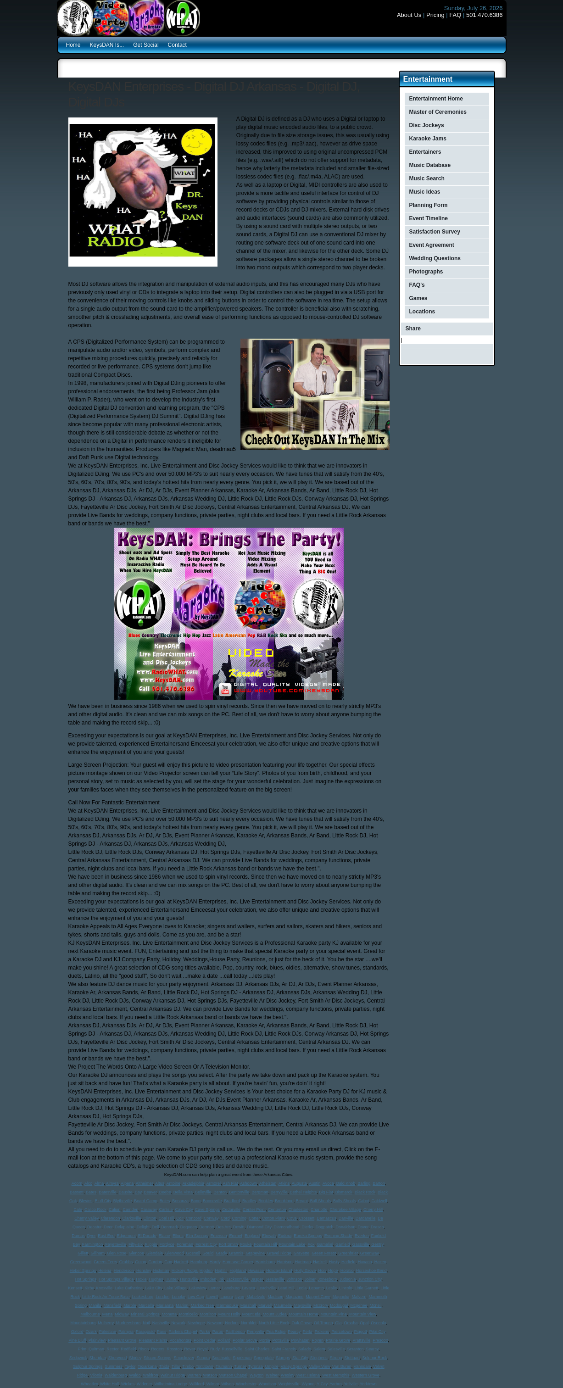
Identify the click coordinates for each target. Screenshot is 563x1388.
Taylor (130, 1366)
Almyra (112, 1183)
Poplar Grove (245, 1340)
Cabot (363, 1200)
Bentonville (239, 1192)
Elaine (164, 1235)
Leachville (266, 1288)
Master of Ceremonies (438, 112)
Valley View (319, 1366)
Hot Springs (85, 1279)
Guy (168, 1262)
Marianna (165, 1305)
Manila (95, 1305)
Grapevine (255, 1253)
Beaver (150, 1192)
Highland (237, 1270)
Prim (82, 1349)
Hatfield (348, 1262)
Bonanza (180, 1200)
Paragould (145, 1331)
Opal (364, 1323)
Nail (146, 1323)
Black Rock (365, 1192)
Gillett (83, 1253)
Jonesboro (327, 1279)
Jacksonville (237, 1279)
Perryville (255, 1331)
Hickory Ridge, (185, 1270)
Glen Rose (117, 1253)
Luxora (226, 1296)
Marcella (146, 1305)
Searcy (372, 1349)
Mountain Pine (333, 1314)
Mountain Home (303, 1314)
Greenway (369, 1253)
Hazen (380, 1262)
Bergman (259, 1192)
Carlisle (166, 1209)
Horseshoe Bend (371, 1270)
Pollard (223, 1340)
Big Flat (326, 1192)
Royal (202, 1349)
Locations (422, 311)
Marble (129, 1305)
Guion (140, 1262)
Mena (107, 1314)
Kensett (75, 1288)
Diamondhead (286, 1227)
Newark (178, 1323)
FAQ (455, 14)
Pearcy (294, 1331)
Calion (115, 1209)
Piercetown (341, 1331)
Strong (336, 1357)
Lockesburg (143, 1296)
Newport (215, 1323)
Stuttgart (352, 1357)
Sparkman (242, 1357)
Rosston (174, 1349)
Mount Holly (229, 1314)
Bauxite (126, 1192)
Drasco (377, 1227)
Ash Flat (230, 1183)
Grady (221, 1253)
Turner (240, 1366)
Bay (138, 1192)
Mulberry (105, 1323)
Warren (194, 1375)
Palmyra (126, 1331)
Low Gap (196, 1296)
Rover (189, 1349)
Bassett (77, 1192)
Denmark (169, 1227)
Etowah (269, 1235)
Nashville (160, 1323)
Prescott (380, 1340)
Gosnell (193, 1253)
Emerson (218, 1235)
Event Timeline (428, 218)
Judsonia (348, 1279)
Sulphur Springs (87, 1366)
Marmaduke (227, 1305)
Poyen (318, 1340)
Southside (221, 1357)
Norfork (232, 1323)
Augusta (299, 1183)
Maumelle (283, 1305)
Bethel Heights (303, 1192)
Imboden (208, 1279)
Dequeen (188, 1227)
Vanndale (362, 1366)
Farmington (92, 1244)
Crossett (307, 1218)
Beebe (165, 1192)
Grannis (236, 1253)
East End (106, 1235)
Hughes (156, 1279)
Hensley (143, 1270)
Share (413, 328)
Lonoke (178, 1296)
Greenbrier (348, 1253)
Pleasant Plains (153, 1340)
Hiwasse (256, 1270)
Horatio (347, 1270)
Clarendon (110, 1218)
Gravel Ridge (279, 1253)
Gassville (360, 1244)
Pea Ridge (275, 1331)
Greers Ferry (105, 1262)
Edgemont (126, 1235)
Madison (275, 1296)
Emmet (235, 1235)
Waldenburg (116, 1375)
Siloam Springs (158, 1357)
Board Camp (145, 1200)
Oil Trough (323, 1323)
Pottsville (281, 1340)
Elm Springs (197, 1235)
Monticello (188, 1314)
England (252, 1235)
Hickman (161, 1270)
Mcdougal (339, 1305)
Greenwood (81, 1262)
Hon (322, 1270)
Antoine (173, 1183)
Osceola (378, 1323)
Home (73, 45)
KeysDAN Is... (107, 45)
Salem (319, 1349)
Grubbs (126, 1262)
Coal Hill (166, 1218)
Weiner (272, 1375)
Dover (362, 1227)
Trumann (224, 1366)
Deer (108, 1227)
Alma (99, 1183)
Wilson (227, 1384)
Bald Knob (346, 1183)
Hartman (303, 1262)
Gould (207, 1253)
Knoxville (104, 1288)
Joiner (309, 1279)
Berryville (279, 1192)
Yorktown (368, 1384)
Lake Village (175, 1288)
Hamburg (198, 1262)
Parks (205, 1331)
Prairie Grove (338, 1340)
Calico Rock (95, 1209)
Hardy (215, 1262)
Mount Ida (251, 1314)
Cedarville (231, 1209)
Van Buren (341, 1366)
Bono (196, 1200)
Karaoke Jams (427, 138)
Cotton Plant (273, 1218)
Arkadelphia (193, 1183)
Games (418, 298)
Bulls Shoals (344, 1200)
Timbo (188, 1366)
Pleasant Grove (122, 1340)
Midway (121, 1314)
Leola (301, 1288)
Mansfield (113, 1305)
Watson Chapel (233, 1375)
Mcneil (375, 1305)
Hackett (181, 1262)
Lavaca (248, 1288)
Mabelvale (255, 1296)
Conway (211, 1218)
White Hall (109, 1384)
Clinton (149, 1218)
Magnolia (341, 1296)
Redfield (128, 1349)
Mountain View (362, 1314)
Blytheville (122, 1200)
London (162, 1296)
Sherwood (117, 1357)
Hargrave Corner (238, 1262)
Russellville (232, 1349)
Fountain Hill (265, 1244)
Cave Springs (207, 1209)
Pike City (377, 1331)
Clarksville (131, 1218)
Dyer (91, 1235)
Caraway (149, 1209)
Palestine (107, 1331)
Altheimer (144, 1183)
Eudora (284, 1235)
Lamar (214, 1288)
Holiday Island (279, 1270)
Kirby (89, 1288)
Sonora (203, 1357)
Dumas (78, 1235)
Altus (159, 1183)
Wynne (308, 1384)
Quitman (96, 1349)
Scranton (355, 1349)
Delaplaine (124, 1227)
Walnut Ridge (173, 1375)
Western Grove (365, 1375)
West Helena (308, 1375)
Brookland (284, 1200)
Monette (169, 1314)
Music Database (430, 165)
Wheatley (89, 1384)
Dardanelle (366, 1218)
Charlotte (319, 1209)
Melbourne (90, 1314)
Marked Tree (202, 1305)
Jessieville (274, 1279)
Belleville (203, 1192)
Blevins (86, 1200)
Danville (346, 1218)
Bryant (302, 1200)
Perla (307, 1331)
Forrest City (206, 1244)
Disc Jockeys (426, 125)
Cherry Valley (86, 1218)
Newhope (196, 1323)
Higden (206, 1270)
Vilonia (96, 1375)
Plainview (97, 1340)
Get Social (145, 45)
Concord (193, 1218)
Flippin (151, 1244)
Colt (180, 1218)
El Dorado (147, 1235)
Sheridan (97, 1357)
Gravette (302, 1253)
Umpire (272, 1366)
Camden (131, 1209)
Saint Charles (257, 1349)
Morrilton (208, 1314)
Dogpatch (325, 1227)
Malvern (358, 1296)
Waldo (134, 1375)
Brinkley (265, 1200)
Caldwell (379, 1200)
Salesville (336, 1349)
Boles (165, 1200)
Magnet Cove (318, 1296)
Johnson (294, 1279)
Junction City (370, 1279)
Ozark (91, 1331)
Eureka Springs (308, 1235)
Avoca (328, 1183)
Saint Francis (284, 1349)
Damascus (326, 1218)
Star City (300, 1357)
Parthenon (235, 1331)
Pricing (435, 14)
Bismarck (343, 1192)
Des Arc (223, 1227)
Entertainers (425, 152)
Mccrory (320, 1305)
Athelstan (268, 1183)
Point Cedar (204, 1340)
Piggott (360, 1331)
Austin (314, 1183)
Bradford (232, 1200)
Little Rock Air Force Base (106, 1296)
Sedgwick (78, 1357)
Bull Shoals (320, 1200)
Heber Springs (83, 1270)
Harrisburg (265, 1262)
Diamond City (259, 1227)
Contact (177, 45)
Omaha (351, 1323)
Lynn (239, 1296)
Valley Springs (294, 1366)
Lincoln (345, 1288)
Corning (239, 1218)
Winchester (246, 1384)
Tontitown (204, 1366)
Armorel (213, 1183)
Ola (338, 1323)
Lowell (212, 1296)
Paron (217, 1331)
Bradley (249, 1200)
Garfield (342, 1244)
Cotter (254, 1218)
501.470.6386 (484, 14)
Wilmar (212, 1384)
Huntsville (189, 1279)
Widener (144, 1384)
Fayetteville (115, 1244)
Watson (210, 1375)
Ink (221, 1279)
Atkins (284, 1183)
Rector (112, 1349)
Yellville (351, 1384)
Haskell (320, 1262)
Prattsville (361, 1340)
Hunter (172, 1279)
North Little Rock (274, 1323)
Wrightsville (289, 1384)
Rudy (214, 1349)
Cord (225, 1218)
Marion (182, 1305)
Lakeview (197, 1288)
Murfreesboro (128, 1323)
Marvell (265, 1305)
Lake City (153, 1288)
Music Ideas (424, 192)
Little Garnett (367, 1288)
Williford (197, 1384)
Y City (322, 1384)
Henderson (124, 1270)
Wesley (287, 1375)
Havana (365, 1262)
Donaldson (345, 1227)
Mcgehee (358, 1305)
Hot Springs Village (116, 1279)
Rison (143, 1349)
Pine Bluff (77, 1340)
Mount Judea (275, 1314)
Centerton (277, 1209)
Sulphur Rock (374, 1357)
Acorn (77, 1183)
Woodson (267, 1384)
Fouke (245, 1244)
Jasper (257, 1279)
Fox (311, 1244)
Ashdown (248, 1183)
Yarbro (335, 1384)
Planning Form (428, 205)
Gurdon (155, 1262)
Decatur (94, 1227)
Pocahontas (180, 1340)
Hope (333, 1270)
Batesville (108, 1192)
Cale (77, 1209)
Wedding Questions (435, 258)
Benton (220, 1192)
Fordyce (166, 1244)
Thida (164, 1366)
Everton (362, 1235)
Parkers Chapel (183, 1331)
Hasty (334, 1262)
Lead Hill (286, 1288)
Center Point (254, 1209)
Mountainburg (82, 1323)
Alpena (127, 1183)
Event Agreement (431, 245)
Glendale (154, 1253)
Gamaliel (325, 1244)
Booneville (212, 1200)
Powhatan (300, 1340)
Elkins (178, 1235)
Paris (162, 1331)
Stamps (283, 1357)
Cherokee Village (345, 1209)
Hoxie (141, 1279)
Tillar (176, 1366)
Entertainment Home (436, 98)
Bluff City (103, 1200)
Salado (304, 1349)
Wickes (127, 1384)
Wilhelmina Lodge (170, 1384)
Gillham (97, 1253)
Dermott (206, 1227)
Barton (379, 1183)
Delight (143, 1227)
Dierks (307, 1227)
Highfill (221, 1270)
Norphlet (248, 1323)
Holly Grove (305, 1270)
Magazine (294, 1296)
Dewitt (239, 1227)
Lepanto (316, 1288)
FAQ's (417, 285)
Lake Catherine (129, 1288)
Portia (264, 1340)
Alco (88, 1183)
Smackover (184, 1357)
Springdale (263, 1357)
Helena (104, 1270)
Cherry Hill (373, 1209)
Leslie (331, 1288)
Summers (114, 1366)
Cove (292, 1218)
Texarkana (147, 1366)
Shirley (135, 1357)
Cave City (183, 1209)
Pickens (322, 1331)
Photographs (426, 271)
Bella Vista (183, 1192)
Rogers (157, 1349)
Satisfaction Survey (434, 232)
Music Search (427, 178)
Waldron (150, 1375)
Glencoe (136, 1253)
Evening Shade (338, 1235)
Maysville (302, 1305)
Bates (91, 1192)
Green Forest (324, 1253)
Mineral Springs (145, 1314)
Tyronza (255, 1366)
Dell (155, 1227)
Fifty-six (135, 1244)
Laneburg (231, 1288)
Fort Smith (228, 1244)
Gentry (377, 1244)
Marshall (248, 1305)
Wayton (256, 1375)
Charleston (299, 1209)
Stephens (319, 1357)
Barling (363, 1183)
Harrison (285, 1262)
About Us (409, 14)
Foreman (185, 1244)
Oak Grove (302, 1323)
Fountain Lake (292, 1244)
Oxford (77, 1331)
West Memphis (335, 1375)
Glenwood (174, 1253)
